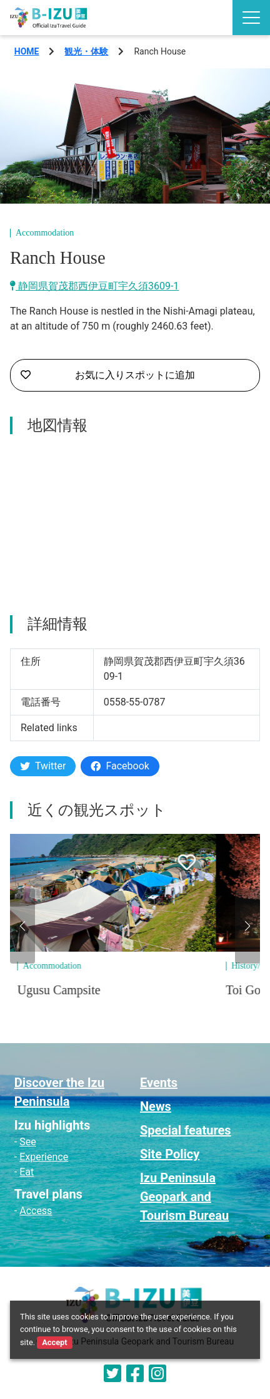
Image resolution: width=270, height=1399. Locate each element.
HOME (26, 51)
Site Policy (169, 1154)
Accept (54, 1342)
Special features (185, 1130)
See (27, 1142)
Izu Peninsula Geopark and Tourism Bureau (184, 1196)
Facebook (120, 766)
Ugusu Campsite (82, 990)
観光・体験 (86, 51)
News (155, 1106)
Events (159, 1082)
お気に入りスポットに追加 (108, 375)
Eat (26, 1172)
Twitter (43, 766)
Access (35, 1211)
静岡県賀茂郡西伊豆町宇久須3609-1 (94, 286)
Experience (43, 1157)
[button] (22, 926)
